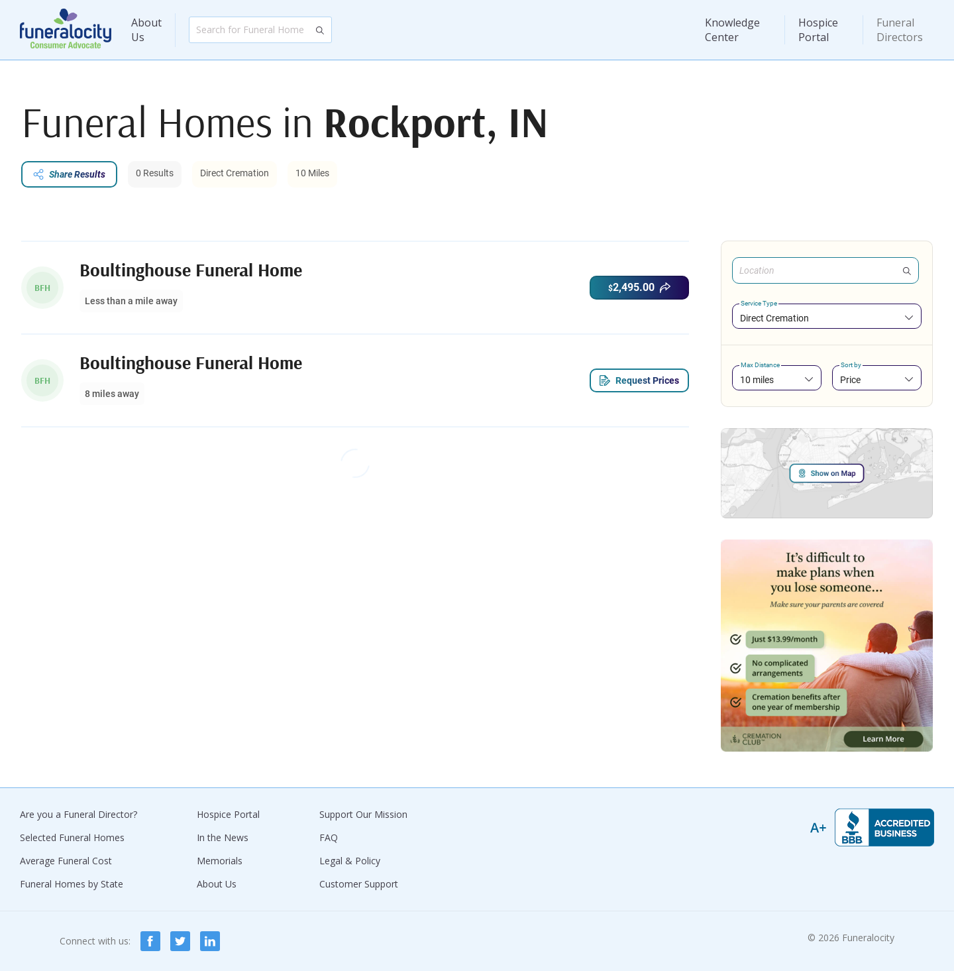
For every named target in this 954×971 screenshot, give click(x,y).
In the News (222, 837)
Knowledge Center (732, 29)
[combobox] (827, 318)
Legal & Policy (349, 860)
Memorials (219, 860)
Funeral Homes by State (71, 884)
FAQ (328, 837)
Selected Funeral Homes (72, 837)
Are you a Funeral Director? (78, 814)
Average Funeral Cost (66, 860)
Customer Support (358, 884)
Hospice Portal (818, 29)
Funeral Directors (899, 29)
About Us (146, 29)
